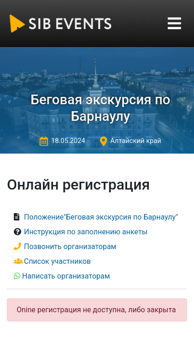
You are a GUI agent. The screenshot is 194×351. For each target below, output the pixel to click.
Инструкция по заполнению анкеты (85, 231)
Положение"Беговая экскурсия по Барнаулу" (101, 217)
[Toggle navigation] (174, 23)
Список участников (57, 261)
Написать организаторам (66, 276)
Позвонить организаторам (70, 246)
